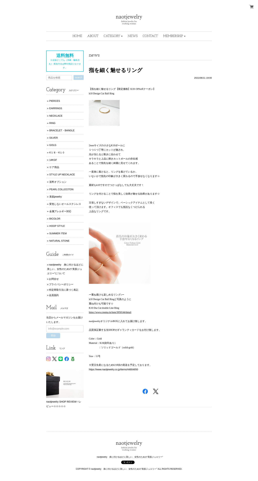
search (78, 77)
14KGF (53, 159)
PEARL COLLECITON (61, 189)
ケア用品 (54, 167)
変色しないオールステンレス (65, 204)
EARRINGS (55, 108)
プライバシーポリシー (61, 284)
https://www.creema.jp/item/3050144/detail (110, 312)
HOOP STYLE (57, 226)
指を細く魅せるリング (115, 70)
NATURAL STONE (59, 240)
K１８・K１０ (57, 152)
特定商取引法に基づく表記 (63, 289)
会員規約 (54, 295)
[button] (113, 36)
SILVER (53, 137)
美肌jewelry (55, 196)
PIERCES (54, 101)
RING (52, 123)
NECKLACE (55, 115)
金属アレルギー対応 (60, 211)
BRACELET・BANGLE (62, 130)
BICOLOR (54, 218)
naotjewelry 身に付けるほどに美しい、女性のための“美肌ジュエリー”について (65, 269)
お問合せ (54, 279)
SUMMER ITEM (58, 233)
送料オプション (57, 181)
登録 (53, 335)
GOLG (52, 145)
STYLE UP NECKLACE (62, 174)
